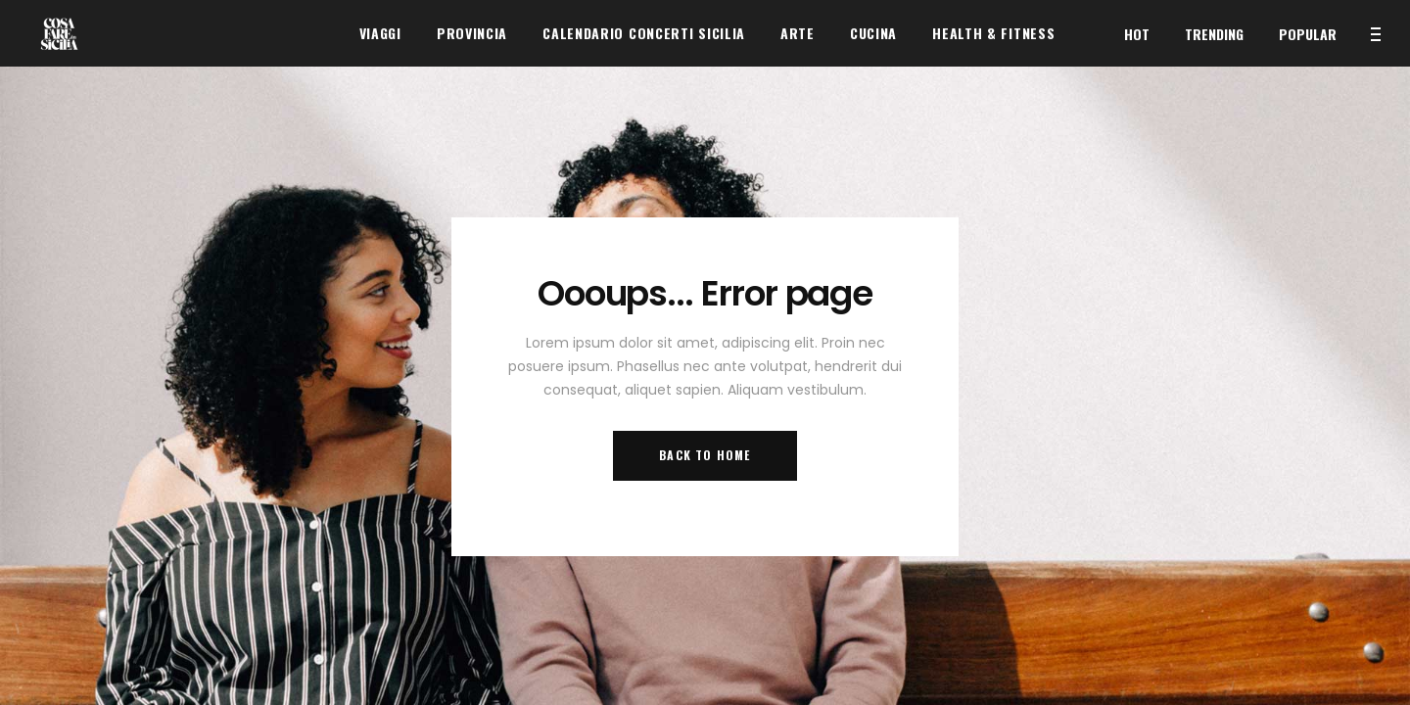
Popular (1308, 34)
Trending (1214, 34)
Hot (1137, 34)
